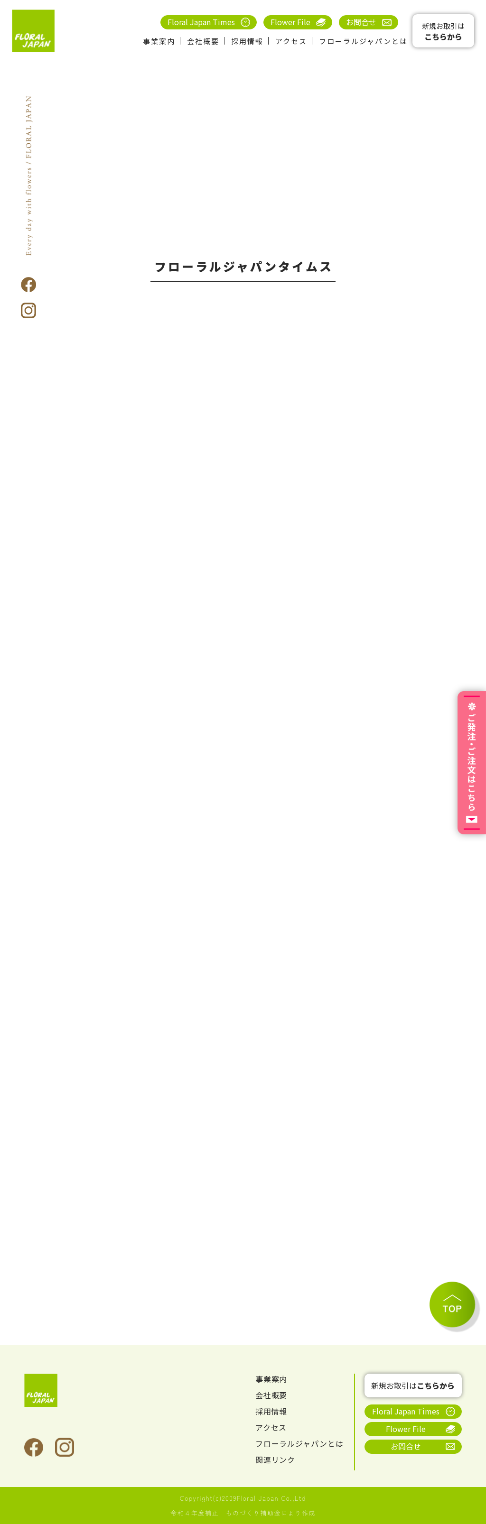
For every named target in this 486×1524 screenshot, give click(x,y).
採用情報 (247, 41)
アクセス (291, 41)
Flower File (290, 22)
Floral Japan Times (201, 22)
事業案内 (159, 41)
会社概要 (203, 41)
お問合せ (361, 22)
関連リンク (275, 1460)
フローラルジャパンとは (363, 41)
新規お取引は (443, 31)
